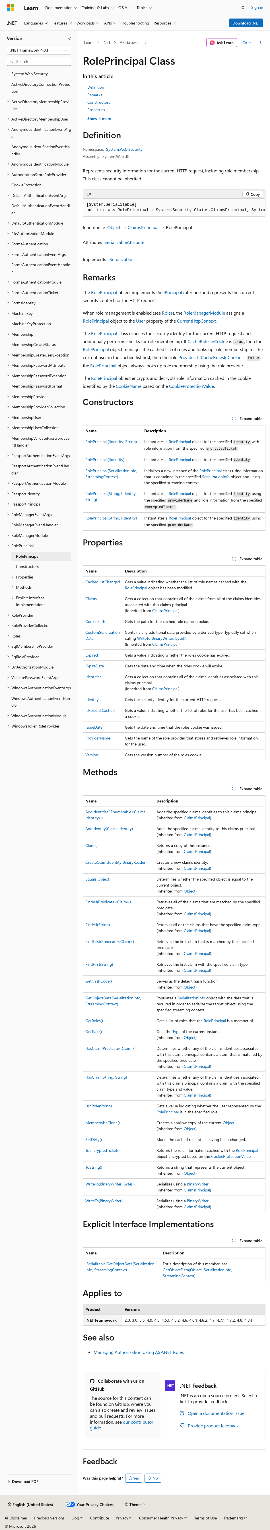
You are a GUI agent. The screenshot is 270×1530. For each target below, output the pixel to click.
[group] (174, 208)
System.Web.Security (124, 149)
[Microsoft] (10, 7)
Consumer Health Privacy (161, 1518)
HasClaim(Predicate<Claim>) (110, 1048)
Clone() (91, 845)
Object (113, 227)
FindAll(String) (97, 924)
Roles (167, 313)
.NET (106, 42)
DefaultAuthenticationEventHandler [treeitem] (40, 209)
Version (91, 754)
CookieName (128, 386)
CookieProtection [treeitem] (26, 185)
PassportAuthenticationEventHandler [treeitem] (40, 469)
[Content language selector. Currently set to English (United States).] (31, 1504)
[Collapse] (70, 38)
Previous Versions (49, 1518)
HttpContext (204, 321)
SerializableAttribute (124, 242)
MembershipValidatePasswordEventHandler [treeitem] (40, 441)
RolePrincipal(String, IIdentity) (111, 518)
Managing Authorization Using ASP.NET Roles (139, 1352)
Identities (93, 676)
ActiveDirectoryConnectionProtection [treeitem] (40, 88)
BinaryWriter (198, 1184)
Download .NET (246, 23)
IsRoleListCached (100, 710)
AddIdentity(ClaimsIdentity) (109, 828)
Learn (89, 42)
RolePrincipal (104, 292)
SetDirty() (93, 1139)
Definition (95, 87)
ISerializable (120, 259)
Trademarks (234, 1518)
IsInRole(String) (98, 1106)
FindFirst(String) (99, 964)
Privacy (122, 1518)
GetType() (93, 1031)
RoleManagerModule (204, 313)
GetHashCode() (98, 981)
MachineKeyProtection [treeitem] (31, 323)
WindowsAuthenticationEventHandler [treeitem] (40, 702)
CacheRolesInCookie (207, 341)
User (140, 321)
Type (176, 1031)
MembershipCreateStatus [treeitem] (33, 344)
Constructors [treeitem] (27, 566)
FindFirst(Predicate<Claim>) (109, 941)
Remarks (94, 94)
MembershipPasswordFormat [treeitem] (36, 386)
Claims (91, 598)
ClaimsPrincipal (143, 227)
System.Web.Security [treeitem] (29, 73)
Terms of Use (205, 1518)
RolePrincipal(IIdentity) (104, 459)
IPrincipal (173, 292)
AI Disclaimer (16, 1518)
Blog (75, 1518)
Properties (96, 109)
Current (184, 321)
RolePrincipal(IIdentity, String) (111, 441)
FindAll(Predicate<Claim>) (108, 901)
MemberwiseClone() (102, 1122)
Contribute (99, 1518)
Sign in (257, 7)
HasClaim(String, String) (106, 1077)
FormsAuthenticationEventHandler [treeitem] (40, 268)
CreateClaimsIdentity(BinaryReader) (116, 862)
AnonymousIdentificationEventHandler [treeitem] (40, 150)
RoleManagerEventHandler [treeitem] (34, 524)
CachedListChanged (102, 581)
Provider (186, 357)
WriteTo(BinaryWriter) (104, 1200)
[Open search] (243, 8)
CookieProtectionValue (191, 386)
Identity (92, 699)
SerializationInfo (216, 476)
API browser (130, 42)
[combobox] (39, 50)
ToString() (93, 1167)
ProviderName (97, 738)
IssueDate (93, 727)
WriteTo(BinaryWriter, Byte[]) (161, 638)
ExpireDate (94, 666)
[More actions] (260, 42)
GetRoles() (94, 1020)
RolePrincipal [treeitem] (28, 556)
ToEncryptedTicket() (102, 1150)
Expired (91, 655)
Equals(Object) (97, 879)
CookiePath (95, 621)
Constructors (98, 102)
